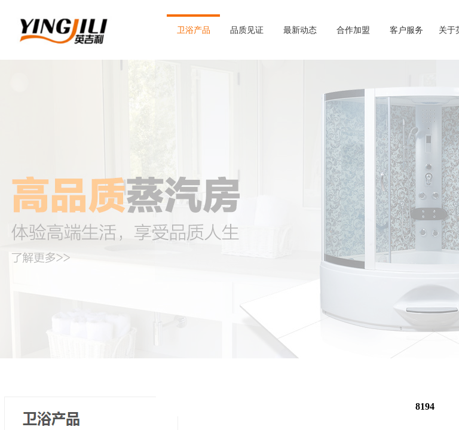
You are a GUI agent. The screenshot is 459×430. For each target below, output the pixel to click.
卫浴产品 (193, 30)
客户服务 (406, 30)
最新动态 (300, 30)
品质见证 (247, 30)
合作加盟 (353, 30)
